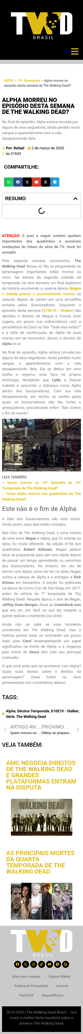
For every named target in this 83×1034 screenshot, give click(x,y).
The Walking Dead (31, 716)
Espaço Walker (59, 976)
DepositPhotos (53, 995)
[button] (8, 182)
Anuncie (62, 986)
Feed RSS (26, 995)
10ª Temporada (28, 81)
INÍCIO (9, 81)
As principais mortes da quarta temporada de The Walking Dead (40, 862)
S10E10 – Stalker (57, 310)
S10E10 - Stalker (65, 711)
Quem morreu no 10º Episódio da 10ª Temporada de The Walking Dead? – (41, 488)
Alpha (11, 711)
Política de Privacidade (31, 986)
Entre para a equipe (26, 976)
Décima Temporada (33, 711)
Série (10, 716)
